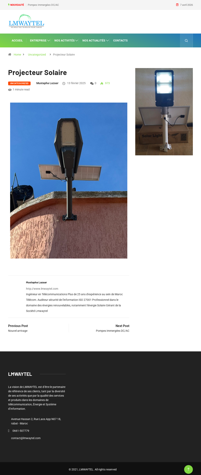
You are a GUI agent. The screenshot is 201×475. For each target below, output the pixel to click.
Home (17, 52)
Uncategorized (37, 52)
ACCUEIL (17, 38)
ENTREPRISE (38, 38)
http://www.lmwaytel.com (42, 286)
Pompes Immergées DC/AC (43, 3)
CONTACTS (120, 38)
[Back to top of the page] (188, 467)
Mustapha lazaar (47, 81)
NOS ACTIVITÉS (64, 38)
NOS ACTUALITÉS (93, 38)
